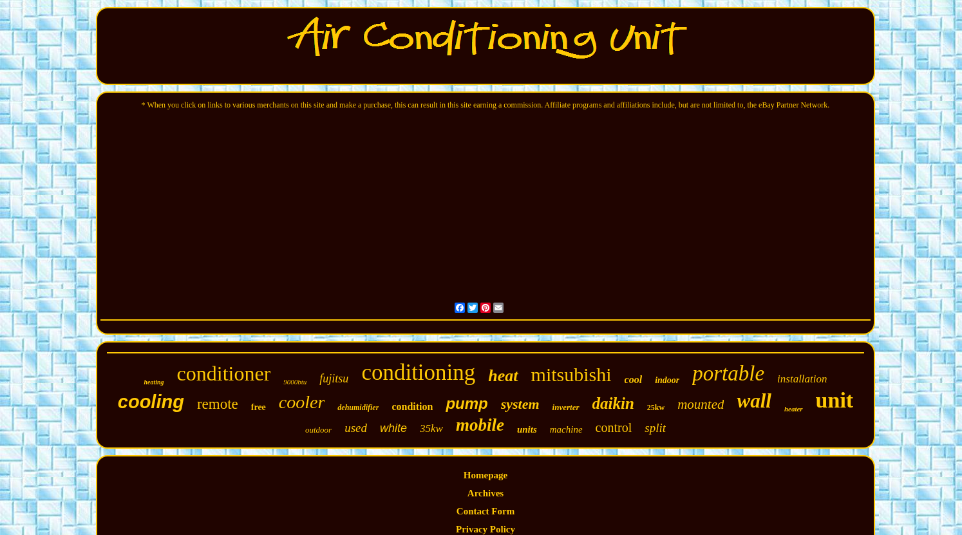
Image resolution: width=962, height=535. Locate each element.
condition (412, 406)
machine (566, 429)
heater (793, 409)
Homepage (485, 475)
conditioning (418, 372)
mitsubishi (571, 374)
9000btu (295, 382)
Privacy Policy (485, 529)
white (393, 428)
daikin (613, 403)
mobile (480, 425)
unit (835, 400)
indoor (667, 380)
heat (503, 375)
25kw (656, 407)
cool (634, 379)
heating (154, 382)
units (527, 429)
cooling (151, 401)
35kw (431, 428)
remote (217, 404)
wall (754, 401)
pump (466, 403)
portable (728, 373)
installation (802, 379)
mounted (700, 404)
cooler (302, 402)
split (655, 428)
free (258, 407)
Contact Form (485, 511)
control (614, 427)
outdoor (318, 430)
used (355, 428)
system (520, 404)
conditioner (224, 373)
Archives (485, 493)
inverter (566, 407)
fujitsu (333, 378)
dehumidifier (358, 407)
